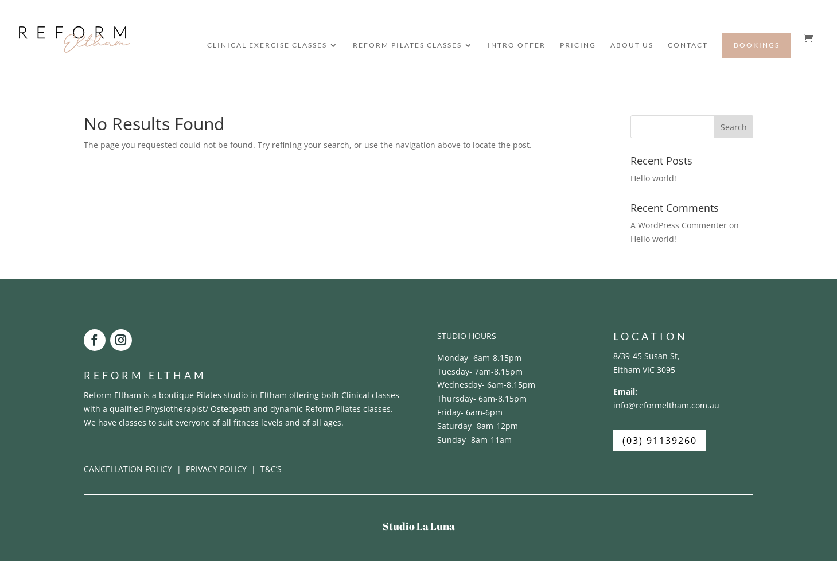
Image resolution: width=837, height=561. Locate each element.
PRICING (578, 45)
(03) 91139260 (659, 440)
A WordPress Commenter (678, 225)
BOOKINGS (757, 45)
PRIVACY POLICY (216, 468)
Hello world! (653, 178)
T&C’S (271, 468)
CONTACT (688, 45)
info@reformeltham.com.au (666, 405)
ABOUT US (631, 45)
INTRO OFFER (517, 45)
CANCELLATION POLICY (129, 468)
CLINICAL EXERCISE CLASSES (267, 45)
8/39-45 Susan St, (646, 355)
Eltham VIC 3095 (644, 369)
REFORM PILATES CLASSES (407, 45)
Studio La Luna (419, 526)
